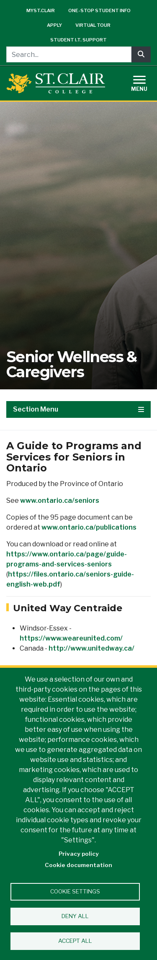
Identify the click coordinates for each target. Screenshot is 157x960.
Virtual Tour (93, 25)
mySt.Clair (40, 10)
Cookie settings (75, 891)
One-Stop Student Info (99, 10)
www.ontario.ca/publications (88, 527)
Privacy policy (79, 853)
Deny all (75, 916)
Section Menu (78, 409)
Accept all (75, 940)
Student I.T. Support (78, 40)
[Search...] (68, 54)
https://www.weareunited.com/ (71, 638)
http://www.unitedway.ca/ (91, 648)
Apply (54, 25)
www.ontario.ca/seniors (59, 500)
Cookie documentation (78, 865)
